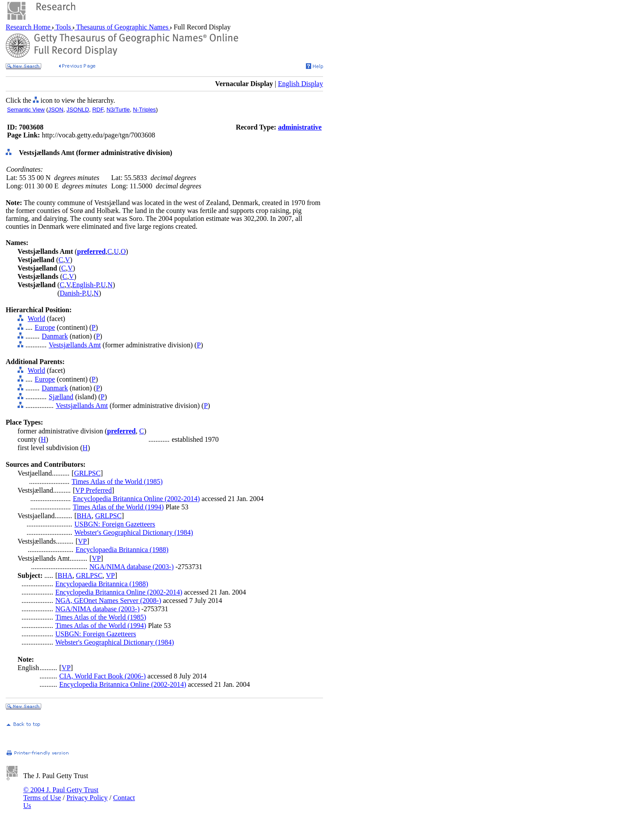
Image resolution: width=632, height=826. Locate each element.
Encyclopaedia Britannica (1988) (121, 549)
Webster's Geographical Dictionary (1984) (134, 532)
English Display (300, 83)
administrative (300, 127)
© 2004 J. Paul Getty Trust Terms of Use (60, 793)
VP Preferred (93, 490)
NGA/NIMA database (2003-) (132, 566)
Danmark (55, 336)
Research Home (29, 27)
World (36, 318)
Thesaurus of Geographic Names (122, 27)
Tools (63, 27)
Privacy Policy (87, 797)
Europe (45, 327)
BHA (84, 515)
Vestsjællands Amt (75, 345)
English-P (85, 285)
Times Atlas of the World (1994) (118, 507)
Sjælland (61, 396)
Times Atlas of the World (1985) (117, 481)
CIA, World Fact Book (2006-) (102, 676)
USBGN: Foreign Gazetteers (115, 524)
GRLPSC (87, 473)
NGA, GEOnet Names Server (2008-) (108, 600)
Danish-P (72, 293)
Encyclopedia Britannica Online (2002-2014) (136, 498)
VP (82, 541)
